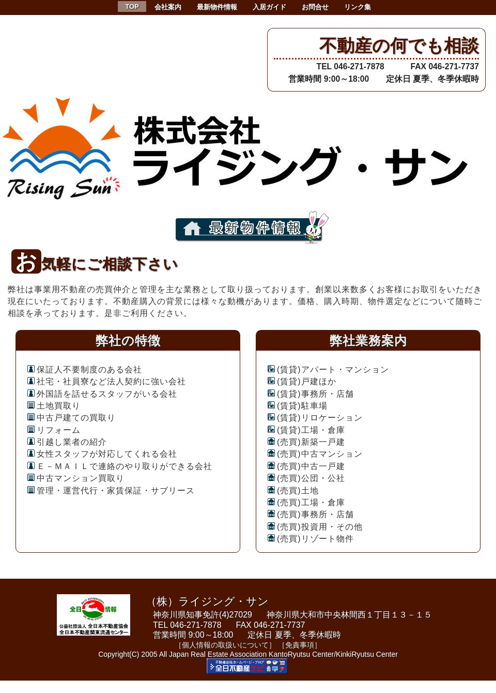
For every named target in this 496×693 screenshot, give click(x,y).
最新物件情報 (217, 7)
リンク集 (357, 7)
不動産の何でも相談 (399, 45)
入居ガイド (269, 7)
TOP (132, 6)
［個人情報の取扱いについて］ (225, 645)
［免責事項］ (299, 645)
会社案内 (167, 7)
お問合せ (315, 7)
